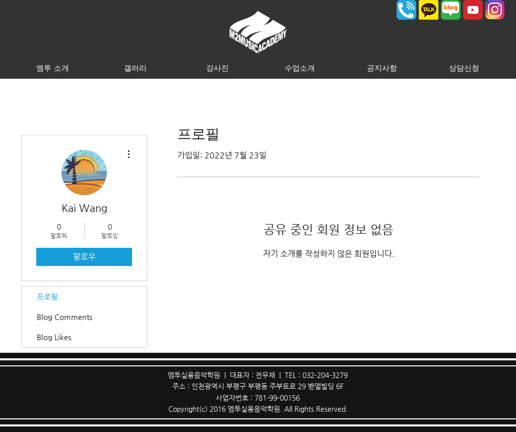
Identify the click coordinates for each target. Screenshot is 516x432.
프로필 (47, 296)
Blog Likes (54, 337)
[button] (52, 67)
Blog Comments (64, 316)
